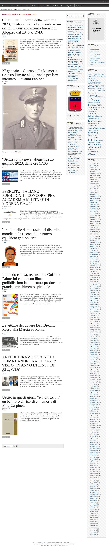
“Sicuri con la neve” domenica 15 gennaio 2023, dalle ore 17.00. (28, 161)
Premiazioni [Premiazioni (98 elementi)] (93, 135)
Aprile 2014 (93, 438)
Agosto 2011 (93, 500)
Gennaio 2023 (93, 239)
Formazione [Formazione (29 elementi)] (96, 102)
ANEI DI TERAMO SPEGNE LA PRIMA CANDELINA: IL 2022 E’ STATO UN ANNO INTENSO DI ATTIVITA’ (29, 363)
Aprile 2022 (93, 256)
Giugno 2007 (93, 529)
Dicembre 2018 (94, 331)
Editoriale (79, 6)
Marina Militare (94, 53)
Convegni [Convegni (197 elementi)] (93, 95)
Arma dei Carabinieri (95, 57)
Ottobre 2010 (93, 511)
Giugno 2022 (93, 252)
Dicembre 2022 (94, 240)
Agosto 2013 (93, 454)
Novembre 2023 (94, 219)
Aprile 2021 (93, 279)
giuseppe (72, 134)
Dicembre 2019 (94, 308)
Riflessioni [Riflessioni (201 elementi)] (93, 140)
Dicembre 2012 (94, 469)
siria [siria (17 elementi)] (99, 142)
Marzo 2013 (93, 463)
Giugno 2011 (93, 504)
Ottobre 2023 (93, 221)
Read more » (6, 63)
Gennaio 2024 (93, 215)
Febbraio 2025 (94, 191)
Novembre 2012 (94, 471)
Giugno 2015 (93, 411)
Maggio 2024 (93, 208)
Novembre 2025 (94, 173)
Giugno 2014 (93, 435)
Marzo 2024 (93, 212)
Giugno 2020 (93, 296)
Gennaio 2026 (93, 169)
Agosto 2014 (93, 431)
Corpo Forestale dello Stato (97, 62)
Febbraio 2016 (94, 396)
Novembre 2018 (94, 333)
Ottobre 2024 (93, 198)
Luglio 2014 (93, 433)
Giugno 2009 (93, 519)
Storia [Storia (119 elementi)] (90, 144)
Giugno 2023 (93, 229)
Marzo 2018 (93, 348)
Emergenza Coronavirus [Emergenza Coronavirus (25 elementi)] (94, 98)
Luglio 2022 (93, 250)
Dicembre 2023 (94, 217)
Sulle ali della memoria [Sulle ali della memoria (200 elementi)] (95, 146)
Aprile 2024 (93, 210)
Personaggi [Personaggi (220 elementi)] (93, 132)
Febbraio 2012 (94, 488)
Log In (105, 2)
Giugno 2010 (93, 513)
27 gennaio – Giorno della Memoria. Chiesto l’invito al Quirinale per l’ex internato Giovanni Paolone (30, 75)
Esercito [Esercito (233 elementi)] (96, 100)
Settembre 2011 (94, 498)
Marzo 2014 (93, 440)
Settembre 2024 (94, 200)
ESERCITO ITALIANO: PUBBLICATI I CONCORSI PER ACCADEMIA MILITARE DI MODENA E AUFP (28, 197)
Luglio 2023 (93, 227)
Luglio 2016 (93, 387)
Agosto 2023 (93, 225)
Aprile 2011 (93, 508)
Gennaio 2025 (93, 192)
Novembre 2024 (94, 196)
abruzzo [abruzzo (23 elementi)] (90, 74)
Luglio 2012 (93, 479)
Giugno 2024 (93, 206)
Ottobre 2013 (93, 450)
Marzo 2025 (93, 189)
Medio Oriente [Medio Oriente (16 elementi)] (95, 123)
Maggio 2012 (93, 483)
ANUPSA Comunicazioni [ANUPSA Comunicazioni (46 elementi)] (93, 79)
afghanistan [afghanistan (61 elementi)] (97, 75)
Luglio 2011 (93, 502)
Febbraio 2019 (94, 327)
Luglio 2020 (93, 294)
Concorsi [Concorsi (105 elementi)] (92, 93)
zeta (5, 36)
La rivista (17, 9)
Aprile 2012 (93, 485)
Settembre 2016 (94, 383)
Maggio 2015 (93, 413)
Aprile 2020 (93, 300)
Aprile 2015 (93, 415)
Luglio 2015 (93, 410)
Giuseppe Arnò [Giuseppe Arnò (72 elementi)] (94, 109)
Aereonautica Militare (96, 55)
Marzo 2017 (93, 371)
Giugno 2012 (93, 481)
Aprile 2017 (93, 369)
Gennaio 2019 (93, 329)
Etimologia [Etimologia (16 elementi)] (90, 102)
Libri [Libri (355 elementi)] (91, 120)
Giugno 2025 (93, 183)
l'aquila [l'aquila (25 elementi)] (97, 118)
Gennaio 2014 (93, 444)
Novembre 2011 (94, 494)
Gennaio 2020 (93, 306)
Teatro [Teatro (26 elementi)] (90, 149)
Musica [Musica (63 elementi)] (102, 128)
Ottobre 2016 (93, 381)
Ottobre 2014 (93, 427)
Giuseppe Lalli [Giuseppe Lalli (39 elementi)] (92, 111)
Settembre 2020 (94, 290)
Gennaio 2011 (93, 509)
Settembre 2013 (94, 452)
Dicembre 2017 (94, 354)
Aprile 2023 (93, 233)
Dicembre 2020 (94, 285)
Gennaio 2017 (93, 375)
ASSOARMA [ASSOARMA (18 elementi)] (91, 82)
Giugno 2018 (93, 342)
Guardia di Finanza (95, 58)
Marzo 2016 (93, 394)
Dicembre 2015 (94, 400)
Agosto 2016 (93, 385)
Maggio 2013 (93, 460)
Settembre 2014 (94, 429)
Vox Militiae (44, 542)
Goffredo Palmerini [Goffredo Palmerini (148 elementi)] (92, 115)
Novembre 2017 (94, 356)
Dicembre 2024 (94, 194)
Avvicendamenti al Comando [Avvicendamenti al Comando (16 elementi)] (94, 88)
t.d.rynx (54, 545)
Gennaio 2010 (93, 515)
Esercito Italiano (94, 51)
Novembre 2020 (94, 287)
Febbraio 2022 (94, 260)
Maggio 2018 (93, 344)
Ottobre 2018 (93, 335)
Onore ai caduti (44, 6)
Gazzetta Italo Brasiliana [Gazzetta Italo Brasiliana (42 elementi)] (96, 107)
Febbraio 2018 (94, 350)
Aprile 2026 (93, 164)
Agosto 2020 (93, 292)
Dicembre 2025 (94, 171)
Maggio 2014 (93, 436)
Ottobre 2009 (93, 517)
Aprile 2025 (93, 187)
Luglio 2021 (93, 273)
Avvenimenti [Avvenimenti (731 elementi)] (96, 86)
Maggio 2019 (93, 321)
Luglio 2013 (93, 456)
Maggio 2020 (93, 298)
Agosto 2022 (93, 248)
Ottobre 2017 (93, 358)
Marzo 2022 (93, 258)
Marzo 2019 (93, 325)
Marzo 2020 (93, 302)
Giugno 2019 (93, 319)
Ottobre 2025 (93, 175)
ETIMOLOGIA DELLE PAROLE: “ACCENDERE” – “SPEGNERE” (75, 161)
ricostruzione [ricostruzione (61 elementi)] (93, 137)
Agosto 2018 (93, 338)
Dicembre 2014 (94, 423)
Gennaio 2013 (93, 467)
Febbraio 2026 (94, 167)
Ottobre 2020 (93, 289)
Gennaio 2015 (93, 421)
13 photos (18, 152)
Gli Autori (26, 9)
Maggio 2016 (93, 390)
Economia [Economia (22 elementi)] (100, 96)
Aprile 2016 (93, 392)
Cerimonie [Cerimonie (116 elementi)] (100, 90)
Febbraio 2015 (94, 419)
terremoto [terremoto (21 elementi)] (94, 149)
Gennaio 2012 (93, 490)
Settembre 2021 (94, 269)
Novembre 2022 (94, 242)
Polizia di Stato (94, 60)
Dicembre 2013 (94, 446)
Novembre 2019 (94, 310)
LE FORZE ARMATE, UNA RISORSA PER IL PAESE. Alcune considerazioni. (76, 129)
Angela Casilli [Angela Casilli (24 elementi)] (101, 76)
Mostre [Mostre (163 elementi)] (96, 128)
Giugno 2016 (93, 388)
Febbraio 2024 (94, 214)
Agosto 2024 (93, 202)
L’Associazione (6, 9)
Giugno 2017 (93, 365)
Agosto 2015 (93, 408)
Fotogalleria (69, 6)
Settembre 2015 (94, 406)
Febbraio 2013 (94, 465)
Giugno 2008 (93, 525)
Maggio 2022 (93, 254)
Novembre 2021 (94, 265)
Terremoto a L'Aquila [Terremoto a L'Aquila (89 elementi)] (93, 152)
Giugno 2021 (93, 275)
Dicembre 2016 (94, 377)
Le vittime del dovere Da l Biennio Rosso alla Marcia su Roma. (29, 327)
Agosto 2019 (93, 315)
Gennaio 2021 (93, 283)
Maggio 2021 (93, 277)
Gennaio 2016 (93, 398)
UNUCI (92, 64)
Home (3, 6)
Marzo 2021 (93, 281)
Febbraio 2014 (94, 442)
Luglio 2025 (93, 181)
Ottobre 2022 (93, 244)
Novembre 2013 (94, 448)
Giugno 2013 (93, 458)
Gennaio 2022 (93, 262)
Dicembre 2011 (94, 492)
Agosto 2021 (93, 271)
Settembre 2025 (94, 177)
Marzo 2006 (93, 534)
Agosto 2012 (93, 477)
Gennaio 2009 (93, 521)
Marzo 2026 (93, 166)
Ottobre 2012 (93, 473)
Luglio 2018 (93, 340)
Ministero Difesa (94, 49)
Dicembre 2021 (94, 264)
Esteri (27, 6)
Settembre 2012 (94, 475)
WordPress (64, 545)
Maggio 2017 (93, 367)
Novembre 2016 (94, 379)
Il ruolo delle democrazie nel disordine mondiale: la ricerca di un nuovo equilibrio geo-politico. (31, 234)
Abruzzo (19, 6)
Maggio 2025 (93, 185)
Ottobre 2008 (93, 523)
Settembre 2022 (94, 246)
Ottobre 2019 (93, 312)
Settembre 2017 (94, 360)
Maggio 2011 (93, 506)
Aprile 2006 (93, 533)
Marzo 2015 (93, 417)
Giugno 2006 (93, 531)
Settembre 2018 (94, 337)
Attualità (11, 6)
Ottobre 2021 (93, 267)
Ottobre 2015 (93, 404)
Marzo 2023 (93, 235)
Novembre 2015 (94, 402)
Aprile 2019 (93, 323)
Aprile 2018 (93, 346)
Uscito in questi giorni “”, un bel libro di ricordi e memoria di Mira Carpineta (31, 401)
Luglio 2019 (93, 317)
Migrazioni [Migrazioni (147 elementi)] (93, 125)
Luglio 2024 (93, 204)
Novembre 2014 (94, 425)
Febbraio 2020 (94, 304)
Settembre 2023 (94, 223)
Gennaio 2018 (93, 352)
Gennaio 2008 (93, 527)
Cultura (34, 6)
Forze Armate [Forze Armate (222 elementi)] (95, 104)
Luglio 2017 (93, 363)
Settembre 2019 (94, 313)
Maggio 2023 (93, 231)
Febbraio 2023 (94, 237)
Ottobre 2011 (93, 496)
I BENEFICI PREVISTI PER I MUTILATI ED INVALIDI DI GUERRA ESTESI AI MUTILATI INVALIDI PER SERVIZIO (75, 139)
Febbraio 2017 (94, 373)
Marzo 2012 (93, 486)
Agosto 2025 (93, 179)
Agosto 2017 (93, 362)
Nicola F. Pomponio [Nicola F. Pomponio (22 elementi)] (93, 130)
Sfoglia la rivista (57, 6)
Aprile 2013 (93, 461)
